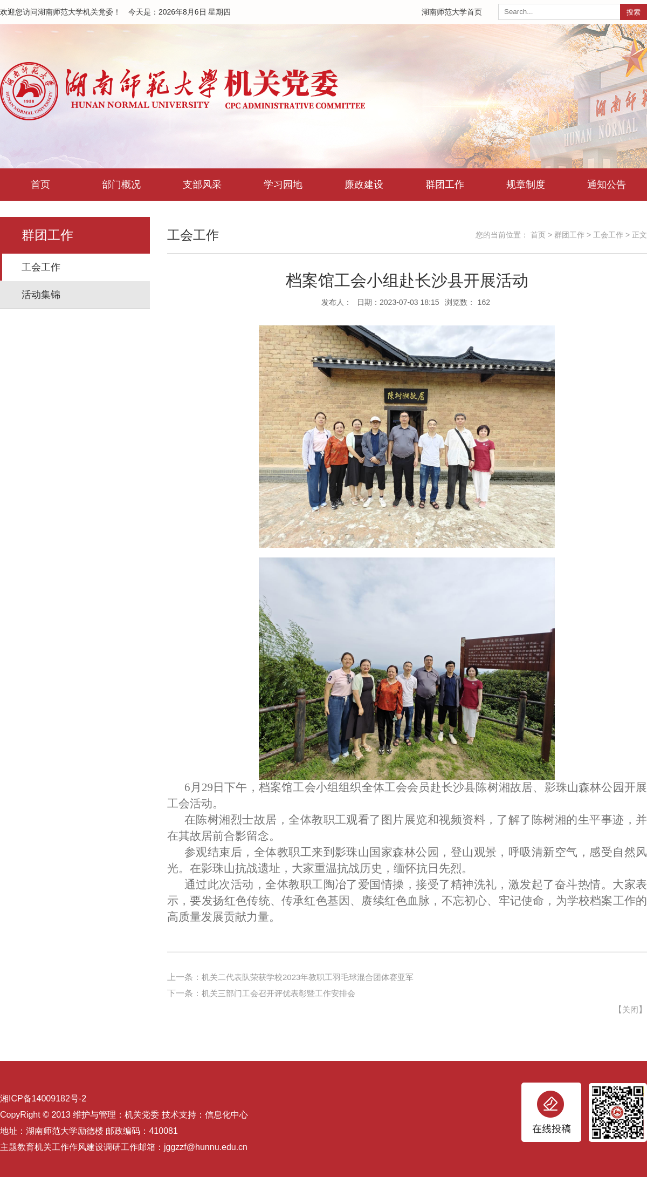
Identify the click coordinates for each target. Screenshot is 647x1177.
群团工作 (444, 184)
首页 (40, 184)
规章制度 (525, 184)
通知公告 (606, 184)
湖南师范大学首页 (452, 12)
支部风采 (202, 184)
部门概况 (121, 184)
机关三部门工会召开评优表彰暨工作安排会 (284, 993)
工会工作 (41, 267)
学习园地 (283, 184)
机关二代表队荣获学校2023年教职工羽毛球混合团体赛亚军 (315, 977)
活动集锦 (41, 294)
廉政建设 (364, 184)
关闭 (629, 1009)
